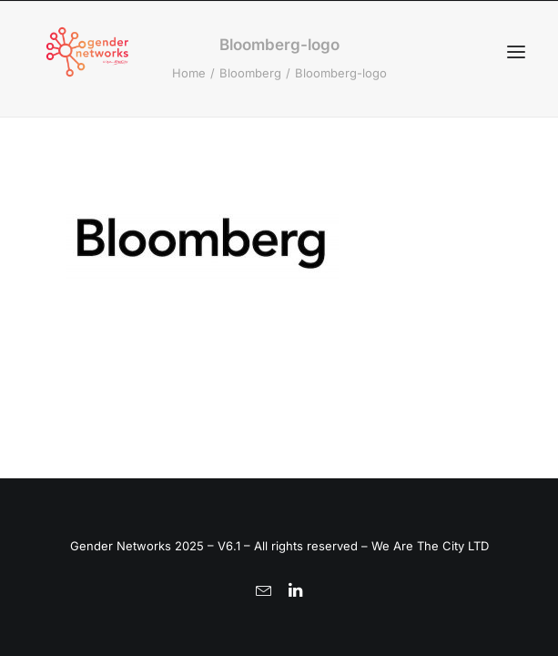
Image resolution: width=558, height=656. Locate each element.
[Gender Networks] (87, 52)
